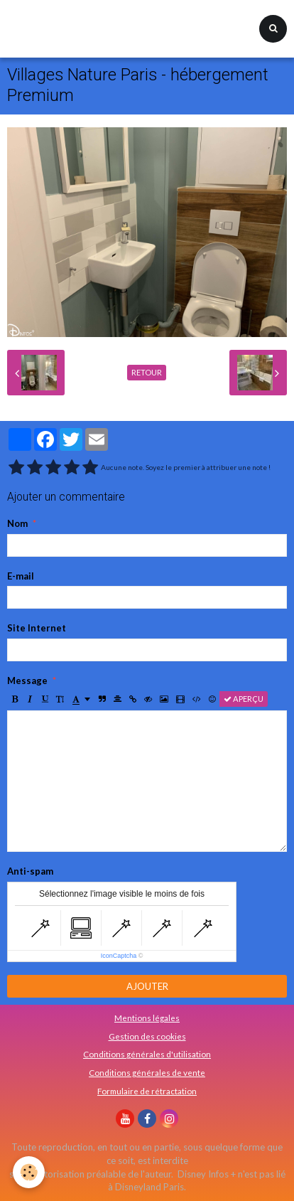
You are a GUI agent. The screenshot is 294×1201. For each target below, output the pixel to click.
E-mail (20, 576)
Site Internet (36, 628)
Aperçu (243, 698)
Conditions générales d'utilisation (147, 1054)
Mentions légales (147, 1018)
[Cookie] (29, 1172)
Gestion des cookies (147, 1036)
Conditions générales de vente (147, 1072)
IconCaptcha (119, 955)
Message (27, 680)
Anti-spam (30, 871)
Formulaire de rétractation (147, 1091)
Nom (17, 523)
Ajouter (147, 986)
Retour (146, 372)
